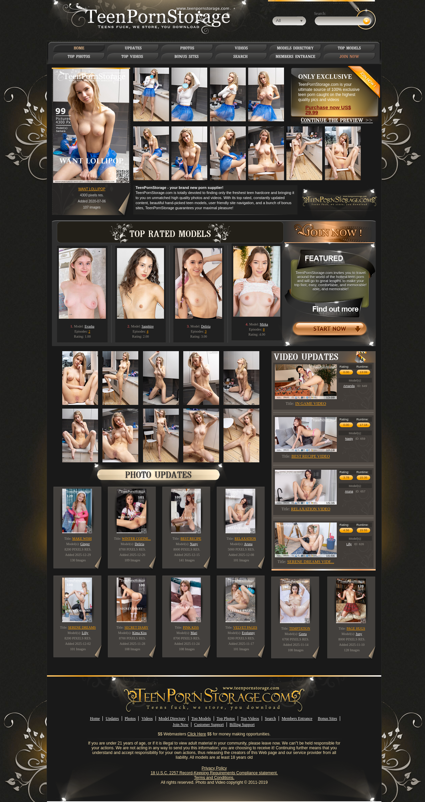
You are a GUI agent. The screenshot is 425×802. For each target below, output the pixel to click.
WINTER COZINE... (136, 538)
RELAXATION (245, 538)
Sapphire (148, 326)
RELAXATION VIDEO (310, 509)
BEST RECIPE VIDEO (310, 456)
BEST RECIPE (191, 538)
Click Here (196, 734)
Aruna (349, 491)
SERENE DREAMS (82, 627)
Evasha (89, 326)
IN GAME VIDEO (310, 403)
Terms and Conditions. (214, 777)
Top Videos (250, 718)
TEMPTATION (299, 628)
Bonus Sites (327, 718)
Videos (146, 718)
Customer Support (209, 724)
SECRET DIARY (136, 627)
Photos (130, 718)
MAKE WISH (82, 538)
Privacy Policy (214, 768)
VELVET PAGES (245, 627)
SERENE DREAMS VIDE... (310, 561)
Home (95, 718)
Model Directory (172, 718)
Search (270, 718)
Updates (112, 718)
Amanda (349, 386)
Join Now (180, 724)
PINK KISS (191, 627)
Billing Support (242, 724)
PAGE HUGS (356, 628)
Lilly (349, 544)
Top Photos (226, 718)
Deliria (206, 326)
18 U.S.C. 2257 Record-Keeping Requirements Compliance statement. (214, 773)
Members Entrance (297, 718)
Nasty (349, 438)
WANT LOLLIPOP (91, 189)
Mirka (264, 324)
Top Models (201, 718)
